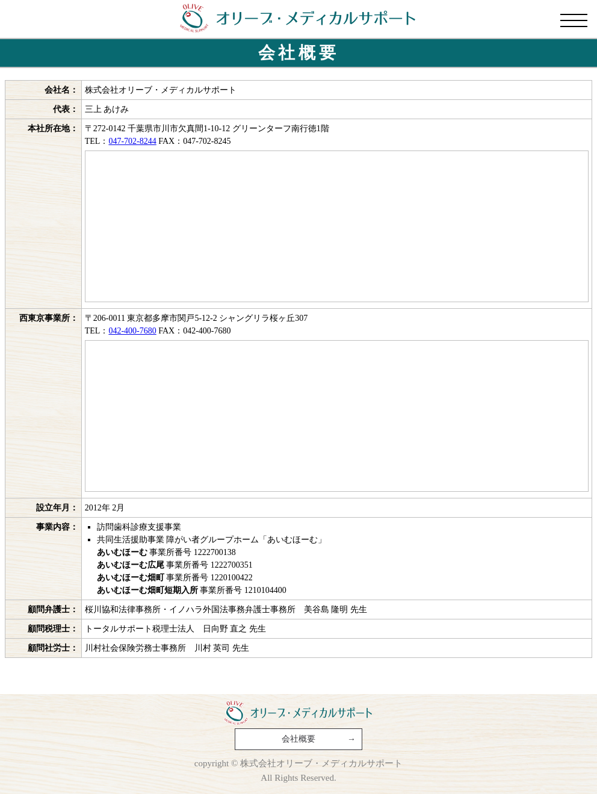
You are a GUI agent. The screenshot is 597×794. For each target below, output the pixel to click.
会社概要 (298, 738)
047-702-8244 (132, 139)
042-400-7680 (132, 328)
